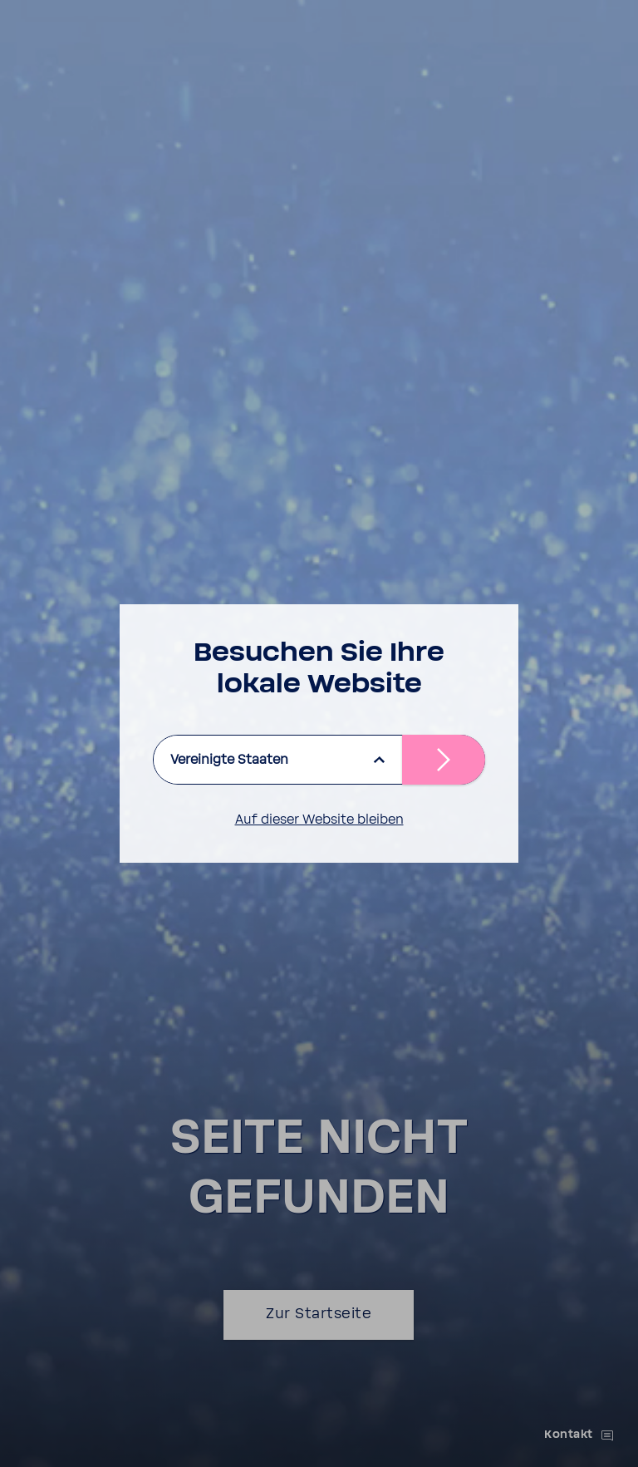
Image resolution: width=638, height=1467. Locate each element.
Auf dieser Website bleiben (319, 819)
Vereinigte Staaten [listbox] (229, 759)
